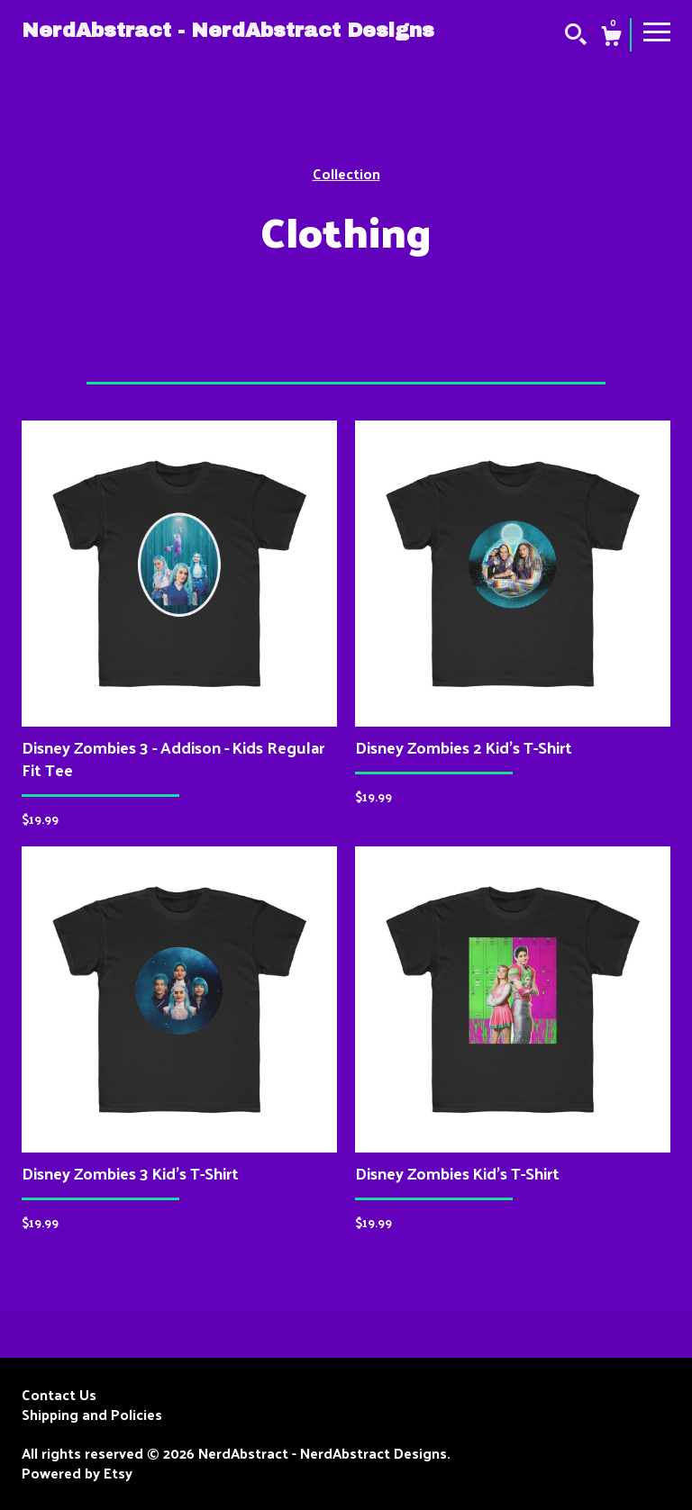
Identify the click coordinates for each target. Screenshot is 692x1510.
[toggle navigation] (656, 30)
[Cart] (611, 38)
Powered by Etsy (77, 1473)
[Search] (576, 36)
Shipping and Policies (92, 1414)
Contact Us (59, 1395)
